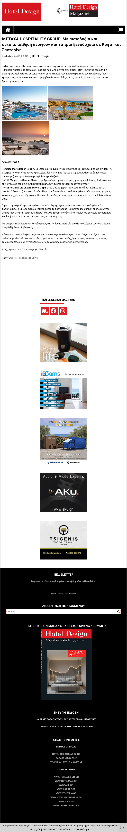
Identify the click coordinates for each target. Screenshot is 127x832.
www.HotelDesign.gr (66, 777)
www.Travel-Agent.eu (66, 805)
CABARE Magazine (66, 758)
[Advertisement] (64, 277)
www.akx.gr (66, 785)
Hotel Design (40, 56)
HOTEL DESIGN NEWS (26, 258)
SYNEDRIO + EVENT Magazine (66, 762)
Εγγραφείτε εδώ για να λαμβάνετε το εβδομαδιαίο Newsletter (63, 581)
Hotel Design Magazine (66, 754)
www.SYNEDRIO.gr (66, 793)
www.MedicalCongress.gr (66, 797)
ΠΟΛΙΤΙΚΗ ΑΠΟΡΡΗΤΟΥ (63, 593)
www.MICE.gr (66, 801)
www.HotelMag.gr (66, 781)
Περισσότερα (64, 829)
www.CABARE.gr (66, 789)
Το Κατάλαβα (82, 829)
